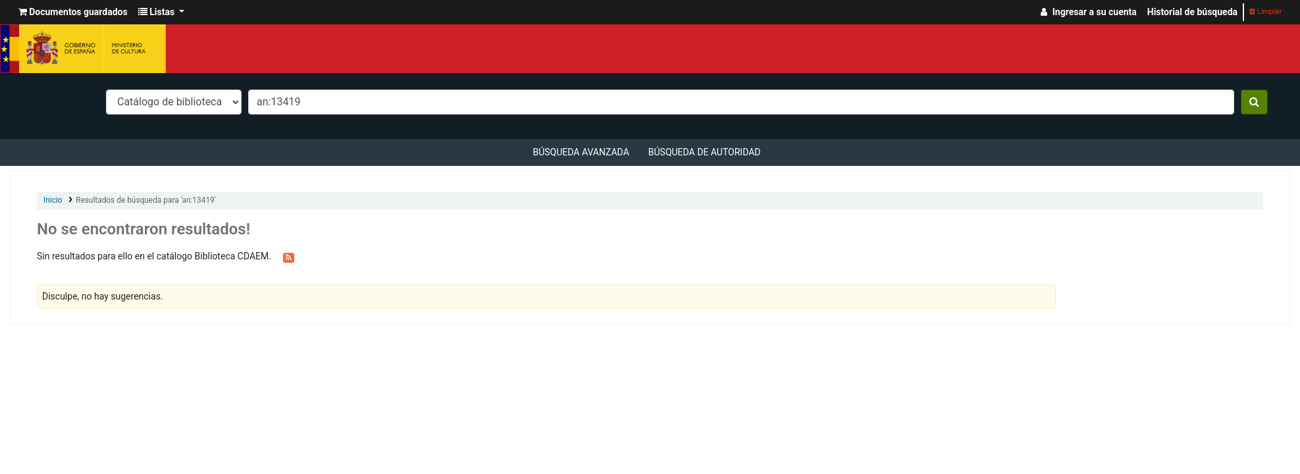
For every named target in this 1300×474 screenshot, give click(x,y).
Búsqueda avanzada (581, 152)
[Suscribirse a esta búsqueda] (288, 256)
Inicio (53, 200)
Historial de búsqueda (1192, 12)
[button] (73, 12)
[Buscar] (1254, 102)
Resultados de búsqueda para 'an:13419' (146, 200)
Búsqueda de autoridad (704, 152)
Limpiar (1265, 11)
